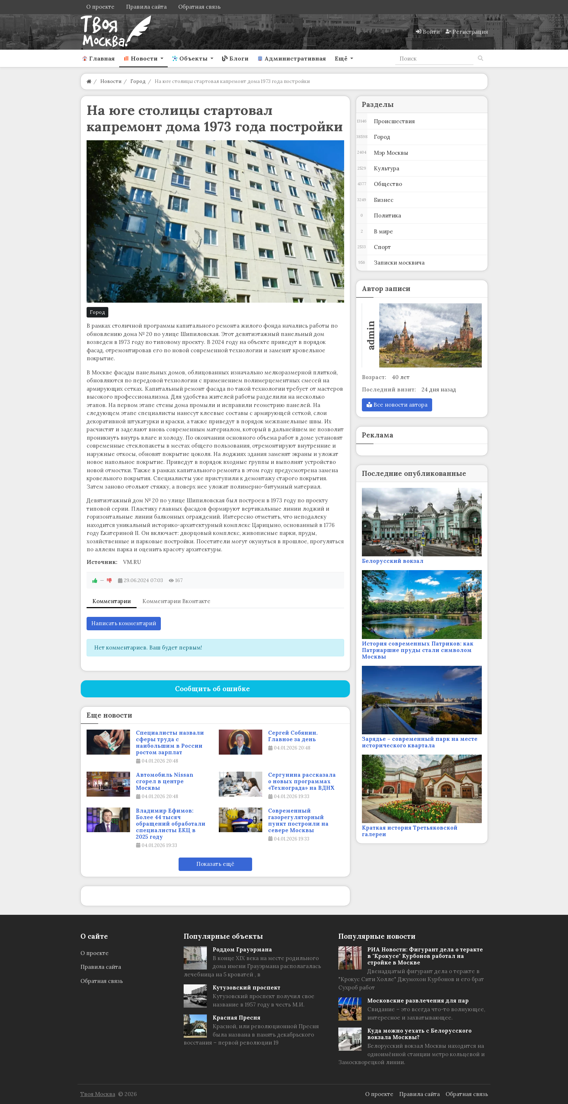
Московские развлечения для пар (418, 1000)
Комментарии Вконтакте (176, 601)
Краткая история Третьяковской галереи (410, 831)
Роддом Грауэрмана (242, 949)
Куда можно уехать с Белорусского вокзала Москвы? (419, 1034)
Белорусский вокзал (392, 560)
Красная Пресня (236, 1017)
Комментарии (111, 601)
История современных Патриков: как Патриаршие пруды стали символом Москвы (417, 650)
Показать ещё (215, 863)
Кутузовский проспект (246, 987)
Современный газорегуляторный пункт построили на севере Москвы (298, 821)
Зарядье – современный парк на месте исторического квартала (419, 742)
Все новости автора (397, 404)
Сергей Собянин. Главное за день (293, 736)
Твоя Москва (97, 1094)
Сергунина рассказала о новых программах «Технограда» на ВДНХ (302, 781)
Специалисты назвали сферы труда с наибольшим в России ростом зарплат (170, 743)
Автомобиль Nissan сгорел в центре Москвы (164, 781)
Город (97, 312)
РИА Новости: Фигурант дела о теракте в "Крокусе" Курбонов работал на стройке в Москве (425, 956)
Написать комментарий (123, 623)
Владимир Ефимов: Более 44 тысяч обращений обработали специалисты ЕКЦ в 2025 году (170, 824)
